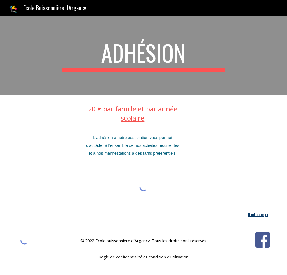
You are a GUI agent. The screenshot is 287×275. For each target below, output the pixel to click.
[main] (143, 55)
